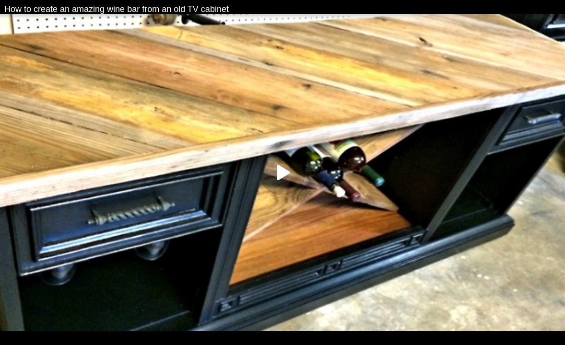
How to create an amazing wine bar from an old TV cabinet (116, 9)
